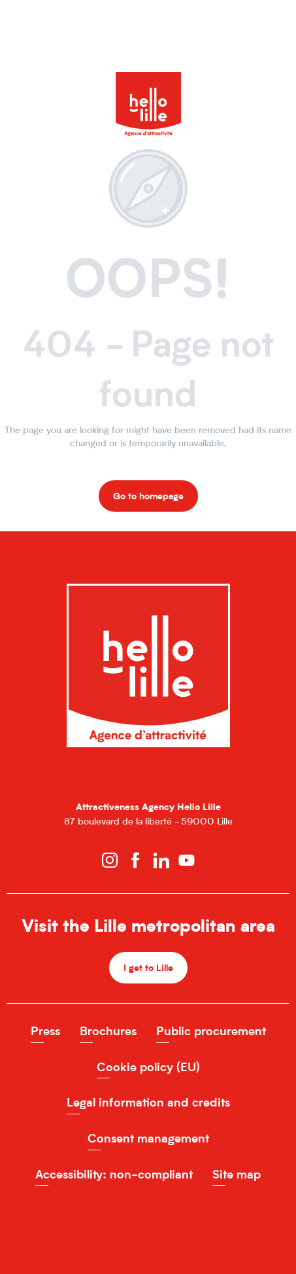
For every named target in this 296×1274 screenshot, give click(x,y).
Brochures (108, 1031)
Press (45, 1031)
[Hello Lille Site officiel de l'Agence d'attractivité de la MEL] (148, 85)
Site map (236, 1174)
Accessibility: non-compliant (114, 1174)
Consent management (148, 1138)
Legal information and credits (148, 1102)
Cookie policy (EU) (148, 1067)
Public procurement (211, 1031)
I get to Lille (148, 967)
